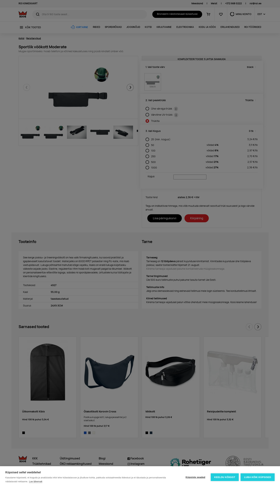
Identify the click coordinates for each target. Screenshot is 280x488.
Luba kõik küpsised (257, 477)
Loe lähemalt (35, 481)
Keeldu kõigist (224, 477)
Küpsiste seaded (195, 477)
